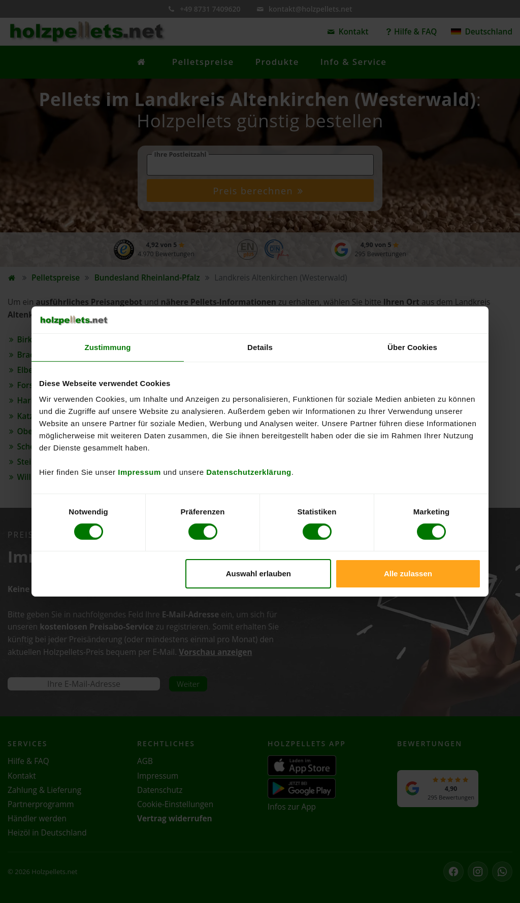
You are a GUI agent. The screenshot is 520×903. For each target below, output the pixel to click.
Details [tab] (260, 346)
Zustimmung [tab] (108, 346)
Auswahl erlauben (258, 573)
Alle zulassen (408, 573)
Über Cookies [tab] (412, 346)
